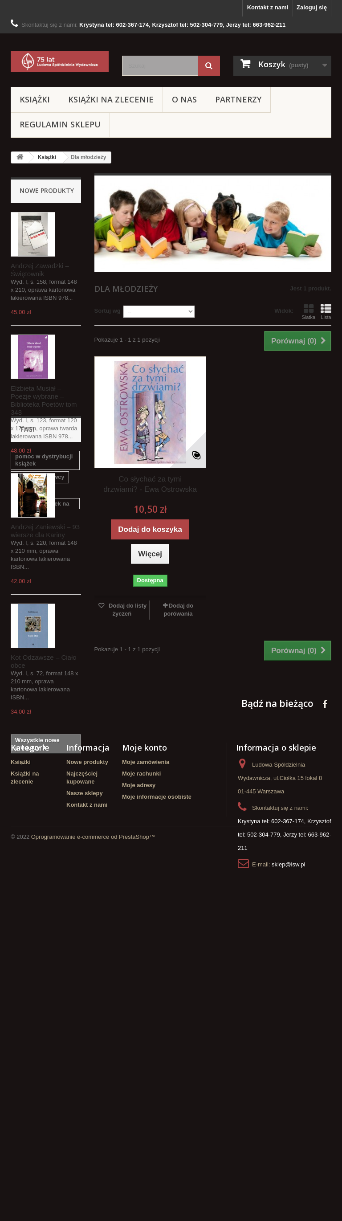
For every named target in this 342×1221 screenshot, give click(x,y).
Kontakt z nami (267, 7)
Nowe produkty (47, 190)
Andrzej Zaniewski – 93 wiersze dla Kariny (45, 531)
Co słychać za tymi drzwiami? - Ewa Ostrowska (150, 484)
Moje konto (144, 1045)
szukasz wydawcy (40, 828)
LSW (21, 922)
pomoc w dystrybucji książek (44, 811)
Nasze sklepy (84, 1091)
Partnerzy (238, 99)
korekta (25, 841)
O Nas (184, 99)
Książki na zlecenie (111, 99)
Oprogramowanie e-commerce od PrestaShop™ (93, 1196)
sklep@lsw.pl (288, 1162)
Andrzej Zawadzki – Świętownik (40, 270)
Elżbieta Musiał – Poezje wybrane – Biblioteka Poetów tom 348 (44, 400)
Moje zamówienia (145, 1060)
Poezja (58, 909)
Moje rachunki (141, 1071)
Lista (326, 312)
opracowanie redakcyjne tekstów (42, 879)
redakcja (27, 909)
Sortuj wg (107, 310)
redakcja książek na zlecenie (42, 858)
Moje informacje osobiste (156, 1094)
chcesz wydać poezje (44, 895)
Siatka (308, 312)
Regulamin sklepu (60, 124)
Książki (35, 99)
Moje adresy (138, 1083)
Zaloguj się (312, 7)
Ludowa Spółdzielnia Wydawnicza (44, 939)
